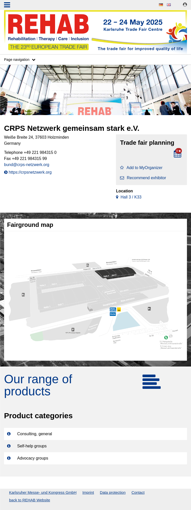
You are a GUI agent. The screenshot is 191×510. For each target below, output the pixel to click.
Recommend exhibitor (143, 178)
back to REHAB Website (29, 500)
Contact (138, 492)
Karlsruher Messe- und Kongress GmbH (43, 492)
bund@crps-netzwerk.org (26, 164)
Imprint (88, 492)
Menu (7, 5)
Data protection (113, 492)
